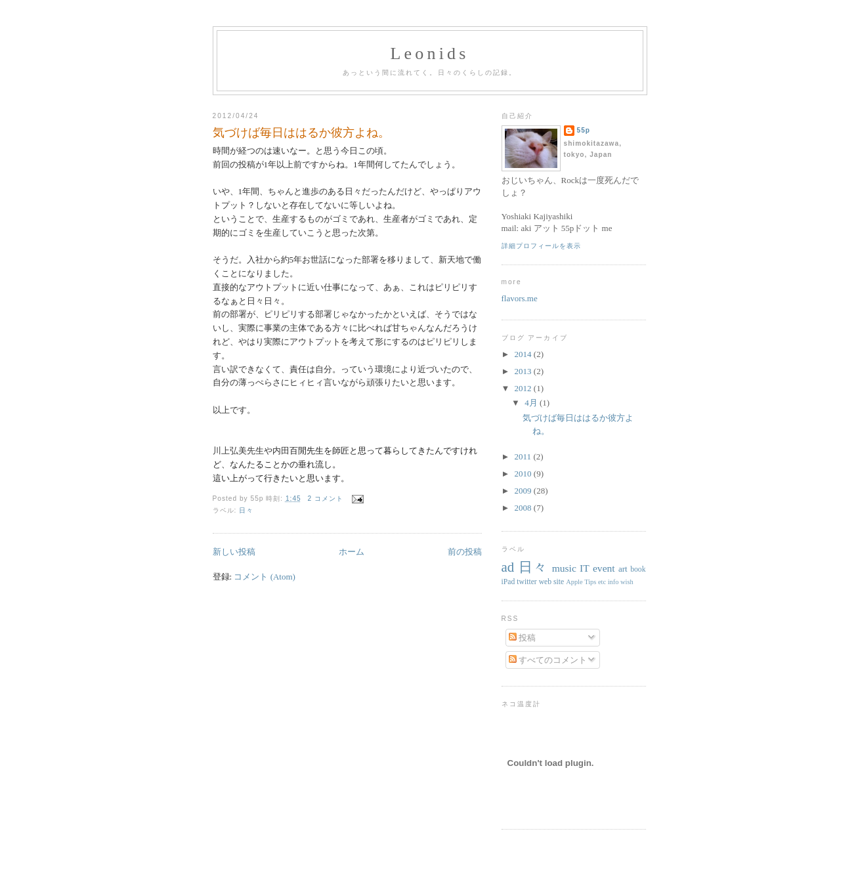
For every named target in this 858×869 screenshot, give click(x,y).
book (637, 569)
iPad (508, 582)
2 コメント (326, 498)
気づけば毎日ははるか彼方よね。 (301, 132)
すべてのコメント (548, 660)
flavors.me (520, 298)
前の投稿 (465, 552)
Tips (590, 581)
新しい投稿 (234, 552)
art (623, 569)
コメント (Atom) (264, 577)
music (564, 568)
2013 (524, 371)
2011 (524, 456)
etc (602, 581)
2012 (524, 388)
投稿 (522, 638)
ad (508, 566)
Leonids (429, 53)
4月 (532, 403)
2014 (524, 354)
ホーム (351, 552)
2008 (524, 508)
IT (585, 568)
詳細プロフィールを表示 (541, 245)
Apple (574, 581)
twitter (527, 582)
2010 (524, 473)
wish (626, 581)
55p (584, 130)
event (604, 568)
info (613, 581)
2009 (524, 491)
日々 (246, 510)
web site (552, 582)
